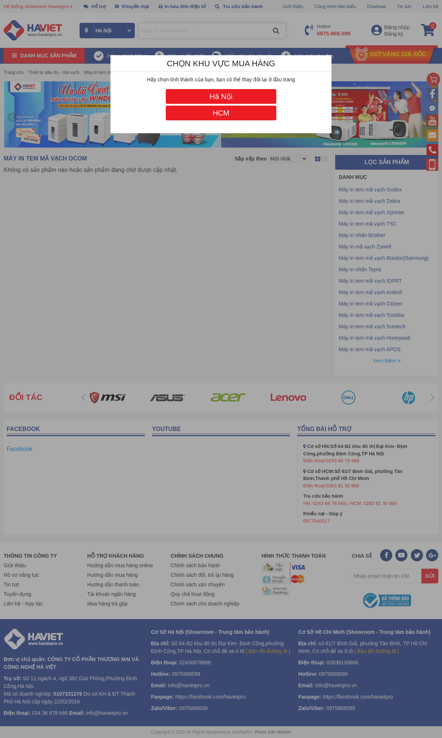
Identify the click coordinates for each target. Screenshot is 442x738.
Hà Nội (221, 96)
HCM (221, 113)
